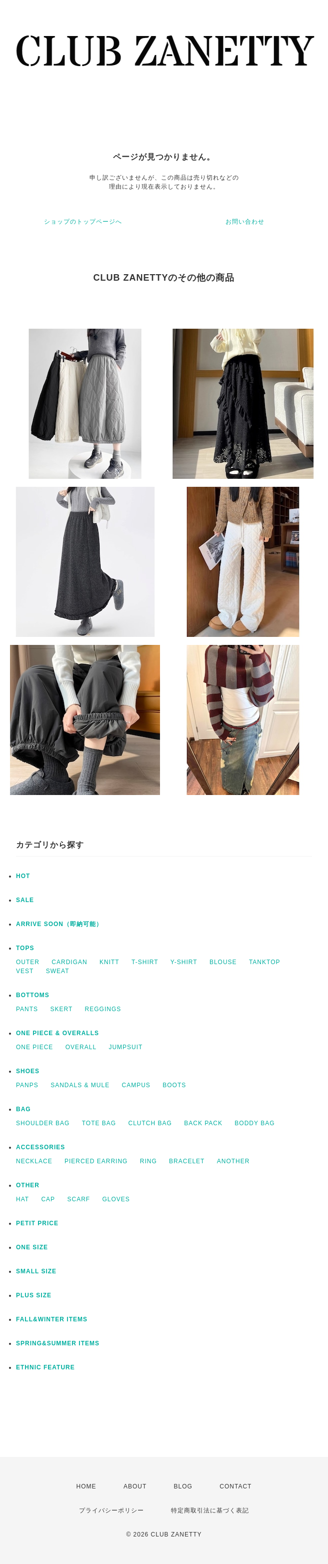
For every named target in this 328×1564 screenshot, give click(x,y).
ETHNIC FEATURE (45, 1367)
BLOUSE (223, 962)
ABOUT (135, 1486)
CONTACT (236, 1486)
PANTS (27, 1009)
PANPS (27, 1085)
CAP (48, 1199)
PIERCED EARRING (96, 1161)
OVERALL (81, 1047)
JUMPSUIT (125, 1047)
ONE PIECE (34, 1047)
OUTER (28, 962)
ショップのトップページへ (83, 221)
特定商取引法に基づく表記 (210, 1510)
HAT (22, 1199)
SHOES (28, 1071)
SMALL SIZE (36, 1271)
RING (148, 1161)
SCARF (78, 1199)
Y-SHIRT (184, 962)
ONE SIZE (32, 1247)
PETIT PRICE (37, 1223)
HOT (23, 876)
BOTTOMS (33, 995)
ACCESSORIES (40, 1147)
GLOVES (116, 1199)
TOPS (25, 948)
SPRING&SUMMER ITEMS (58, 1343)
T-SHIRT (145, 962)
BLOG (183, 1486)
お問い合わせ (245, 221)
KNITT (110, 962)
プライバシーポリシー (111, 1510)
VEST (25, 971)
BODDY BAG (254, 1123)
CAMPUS (136, 1085)
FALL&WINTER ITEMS (52, 1319)
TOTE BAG (99, 1123)
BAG (23, 1109)
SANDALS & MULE (80, 1085)
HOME (86, 1486)
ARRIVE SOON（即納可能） (59, 924)
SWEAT (58, 971)
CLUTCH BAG (150, 1123)
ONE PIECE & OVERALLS (57, 1033)
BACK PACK (203, 1123)
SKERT (61, 1009)
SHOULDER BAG (43, 1123)
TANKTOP (264, 962)
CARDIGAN (69, 962)
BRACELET (186, 1161)
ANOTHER (233, 1161)
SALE (25, 900)
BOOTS (174, 1085)
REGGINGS (103, 1009)
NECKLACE (34, 1161)
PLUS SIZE (34, 1295)
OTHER (28, 1185)
